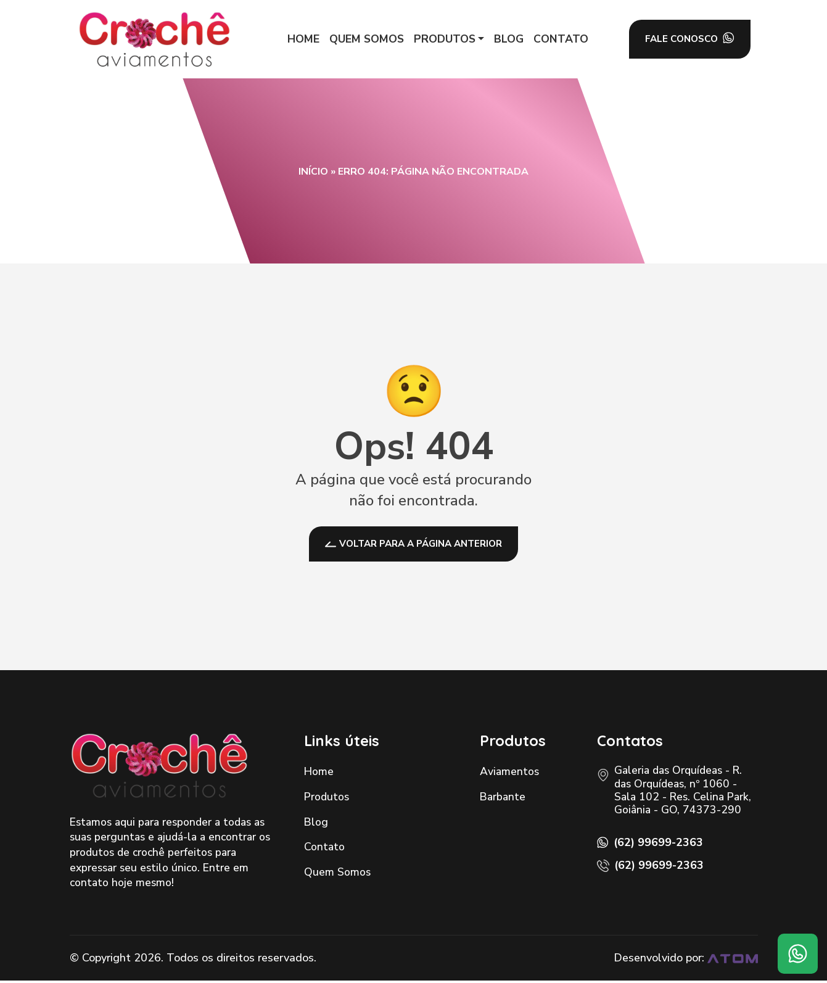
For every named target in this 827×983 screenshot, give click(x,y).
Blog (316, 823)
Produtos (326, 799)
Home (319, 773)
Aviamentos (509, 773)
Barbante (502, 799)
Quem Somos (337, 874)
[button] (445, 39)
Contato (324, 849)
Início (313, 171)
